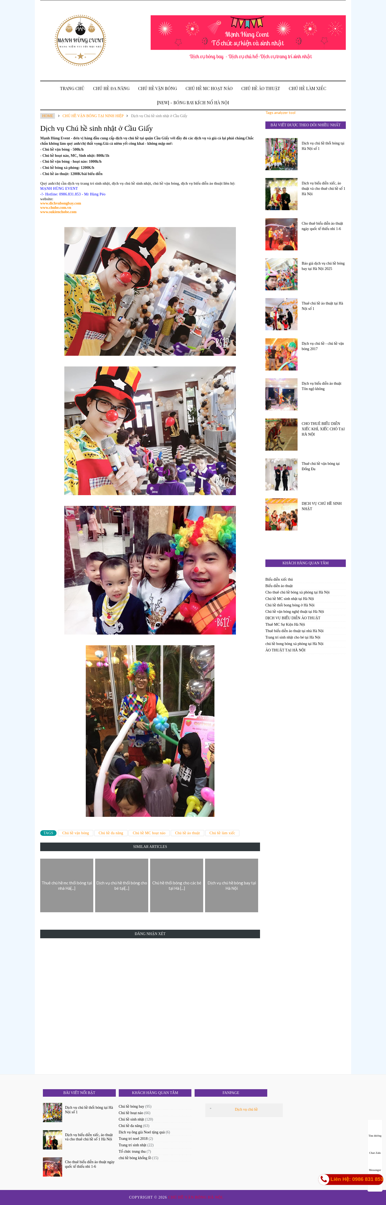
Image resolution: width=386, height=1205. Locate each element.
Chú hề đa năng (111, 88)
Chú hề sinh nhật (131, 1119)
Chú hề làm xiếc (307, 88)
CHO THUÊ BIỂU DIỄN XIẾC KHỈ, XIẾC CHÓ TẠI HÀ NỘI (323, 429)
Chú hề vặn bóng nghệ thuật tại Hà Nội (294, 612)
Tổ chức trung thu (132, 1152)
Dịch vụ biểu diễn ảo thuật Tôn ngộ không (322, 386)
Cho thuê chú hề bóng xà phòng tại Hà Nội (297, 592)
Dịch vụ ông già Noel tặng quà (142, 1132)
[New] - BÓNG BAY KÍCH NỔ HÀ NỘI (193, 102)
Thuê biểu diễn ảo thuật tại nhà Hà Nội (294, 631)
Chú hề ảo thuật (260, 88)
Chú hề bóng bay (131, 1106)
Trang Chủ (72, 88)
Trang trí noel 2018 (133, 1139)
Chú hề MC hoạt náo (209, 88)
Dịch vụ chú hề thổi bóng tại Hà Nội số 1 (323, 146)
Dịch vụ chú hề (246, 1109)
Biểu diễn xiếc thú (279, 579)
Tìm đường (375, 1130)
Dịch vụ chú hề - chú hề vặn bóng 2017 (323, 346)
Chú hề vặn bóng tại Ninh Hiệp (93, 116)
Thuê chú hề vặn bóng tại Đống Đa (321, 466)
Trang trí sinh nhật (132, 1145)
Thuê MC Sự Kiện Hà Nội (285, 624)
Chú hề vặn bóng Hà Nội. (196, 1197)
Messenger (375, 1164)
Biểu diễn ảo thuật (279, 586)
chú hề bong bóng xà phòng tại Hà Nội (294, 644)
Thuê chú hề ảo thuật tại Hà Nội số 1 (322, 306)
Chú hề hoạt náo (131, 1113)
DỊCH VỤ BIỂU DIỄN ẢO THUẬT (292, 618)
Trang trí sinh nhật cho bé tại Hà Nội (292, 637)
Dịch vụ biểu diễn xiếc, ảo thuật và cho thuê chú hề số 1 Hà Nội (324, 188)
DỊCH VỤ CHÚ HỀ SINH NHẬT (322, 506)
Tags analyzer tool (280, 112)
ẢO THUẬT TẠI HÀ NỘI (285, 650)
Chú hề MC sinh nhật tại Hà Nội (289, 599)
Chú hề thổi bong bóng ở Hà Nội (289, 605)
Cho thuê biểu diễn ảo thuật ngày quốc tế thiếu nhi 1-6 (322, 226)
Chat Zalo (375, 1147)
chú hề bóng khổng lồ (135, 1158)
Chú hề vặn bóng (157, 88)
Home (47, 116)
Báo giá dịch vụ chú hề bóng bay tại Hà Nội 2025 (323, 266)
